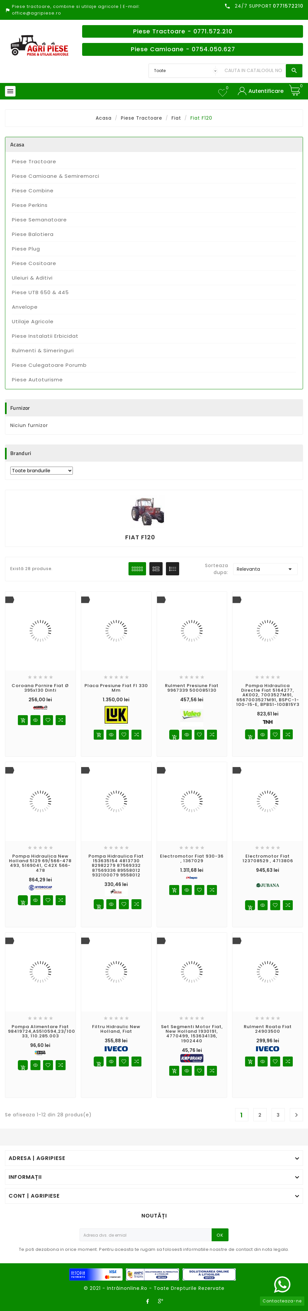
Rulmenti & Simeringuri (43, 350)
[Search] (253, 70)
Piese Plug (26, 248)
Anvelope (25, 306)
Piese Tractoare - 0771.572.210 (182, 31)
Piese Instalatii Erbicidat (45, 335)
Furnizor (20, 408)
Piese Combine (33, 190)
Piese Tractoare (34, 161)
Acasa (17, 144)
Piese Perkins (30, 205)
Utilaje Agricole (33, 321)
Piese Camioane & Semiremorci (55, 176)
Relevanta (265, 569)
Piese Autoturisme (37, 379)
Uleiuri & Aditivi (32, 277)
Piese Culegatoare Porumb (49, 365)
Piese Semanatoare (39, 219)
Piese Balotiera (33, 234)
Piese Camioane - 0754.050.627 (183, 49)
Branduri (20, 453)
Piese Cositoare (34, 263)
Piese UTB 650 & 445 (40, 292)
